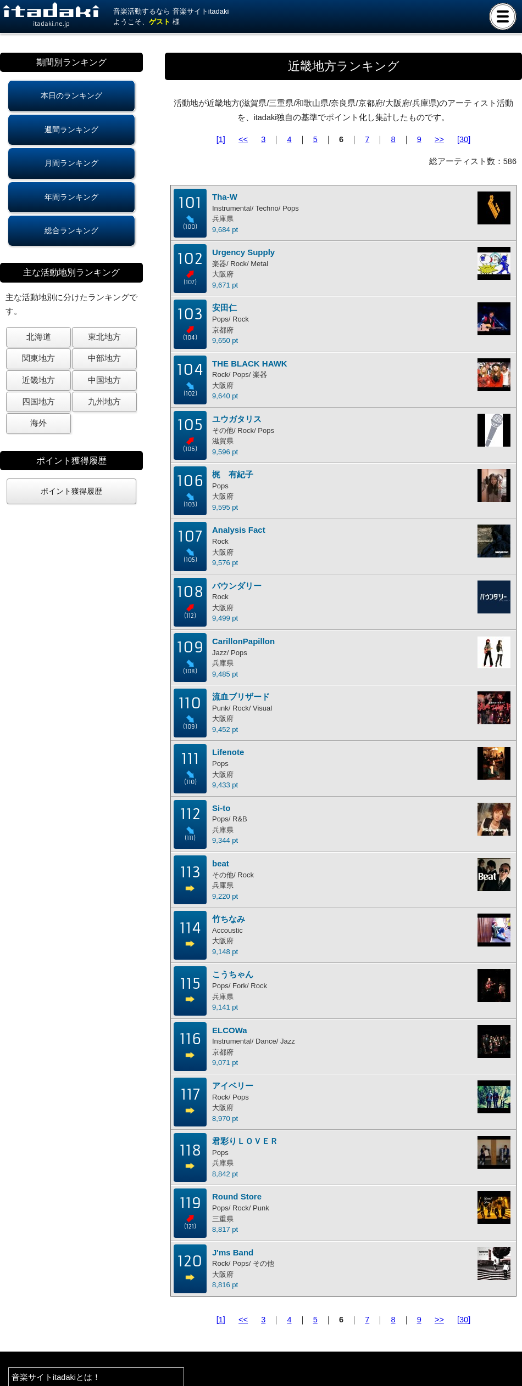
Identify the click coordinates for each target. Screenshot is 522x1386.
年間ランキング (71, 197)
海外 (38, 423)
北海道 (38, 337)
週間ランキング (71, 129)
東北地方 (104, 337)
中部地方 (104, 358)
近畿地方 (38, 380)
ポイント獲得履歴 (71, 491)
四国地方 (38, 401)
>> (439, 139)
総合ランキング (71, 230)
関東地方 (38, 358)
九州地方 (104, 401)
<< (243, 139)
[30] (463, 139)
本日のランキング (71, 95)
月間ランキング (71, 163)
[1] (220, 139)
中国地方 (104, 380)
